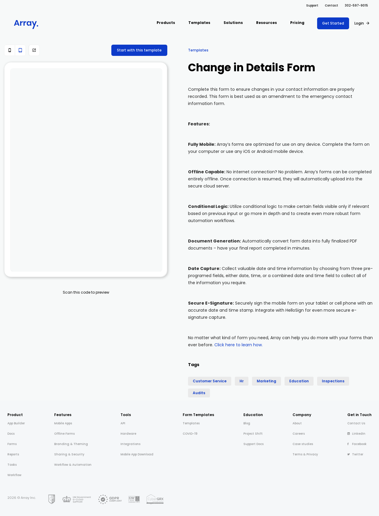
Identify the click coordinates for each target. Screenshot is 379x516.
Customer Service (210, 381)
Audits (199, 392)
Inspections (333, 381)
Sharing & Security (69, 454)
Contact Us (356, 423)
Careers (299, 433)
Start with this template (139, 50)
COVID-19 (190, 433)
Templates (198, 50)
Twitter (355, 454)
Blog (246, 423)
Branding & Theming (71, 444)
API (123, 423)
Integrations (130, 444)
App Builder (16, 423)
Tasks (12, 464)
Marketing (266, 381)
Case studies (303, 444)
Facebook (357, 444)
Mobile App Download (137, 454)
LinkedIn (356, 433)
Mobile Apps (63, 423)
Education (299, 381)
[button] (166, 23)
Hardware (128, 433)
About (297, 423)
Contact (331, 5)
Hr (242, 381)
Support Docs (253, 444)
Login (359, 23)
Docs (11, 433)
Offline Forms (64, 433)
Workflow (14, 475)
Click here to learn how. (238, 345)
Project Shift (253, 433)
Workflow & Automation (72, 464)
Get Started (333, 23)
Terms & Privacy (305, 454)
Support (312, 5)
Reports (13, 454)
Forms (12, 444)
